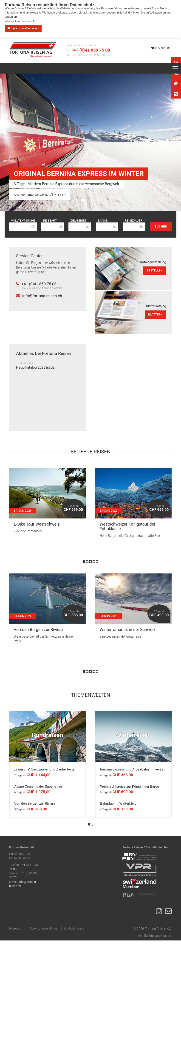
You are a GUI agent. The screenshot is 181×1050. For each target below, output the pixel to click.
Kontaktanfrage (74, 928)
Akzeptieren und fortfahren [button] (23, 28)
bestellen (155, 270)
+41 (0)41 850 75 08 (90, 50)
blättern (155, 314)
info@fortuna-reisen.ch (39, 295)
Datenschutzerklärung (44, 928)
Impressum (16, 928)
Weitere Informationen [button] (20, 21)
